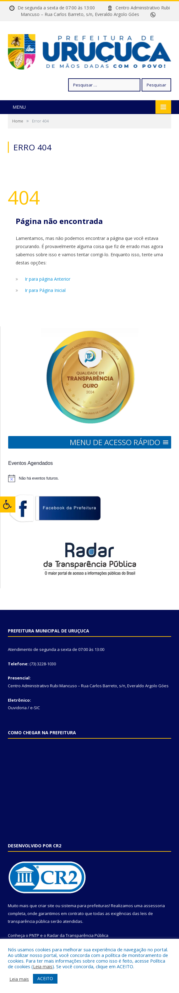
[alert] (89, 478)
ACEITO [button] (45, 978)
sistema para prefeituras (85, 905)
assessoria (154, 905)
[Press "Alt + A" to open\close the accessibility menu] (7, 504)
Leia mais (42, 966)
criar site (46, 905)
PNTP (34, 935)
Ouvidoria (17, 707)
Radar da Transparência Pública (77, 935)
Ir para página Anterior (47, 279)
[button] (115, 442)
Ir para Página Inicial (45, 290)
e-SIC (35, 707)
